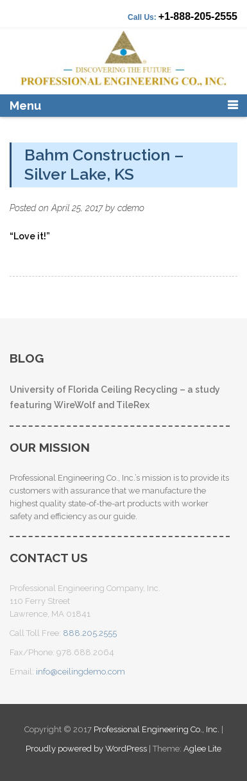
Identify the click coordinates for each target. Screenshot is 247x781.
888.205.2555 (90, 633)
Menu (25, 105)
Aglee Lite (202, 748)
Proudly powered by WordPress (86, 748)
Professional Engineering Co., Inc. (157, 729)
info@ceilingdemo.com (80, 671)
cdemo (130, 208)
